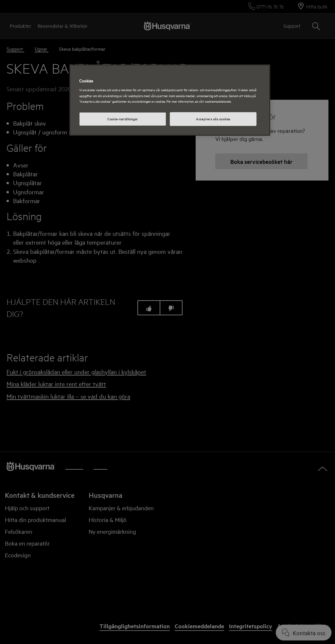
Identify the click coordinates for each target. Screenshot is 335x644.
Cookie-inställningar (122, 118)
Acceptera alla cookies (213, 118)
